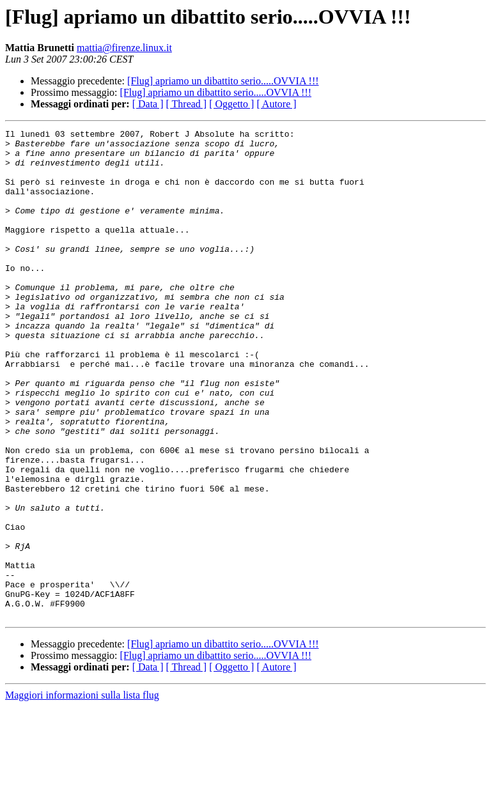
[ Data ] (148, 103)
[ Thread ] (186, 103)
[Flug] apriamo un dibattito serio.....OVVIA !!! (223, 80)
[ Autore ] (276, 103)
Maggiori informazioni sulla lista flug (82, 792)
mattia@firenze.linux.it (124, 47)
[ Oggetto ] (231, 103)
